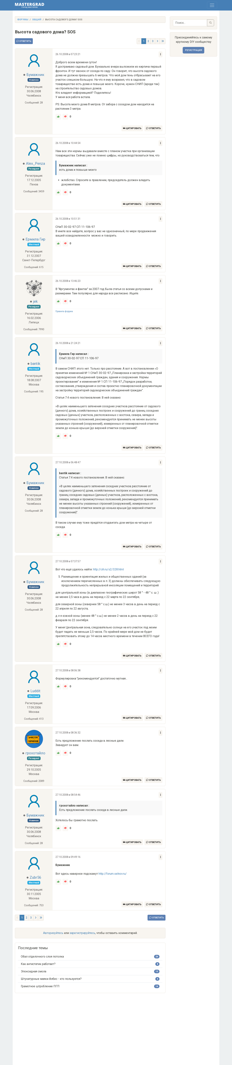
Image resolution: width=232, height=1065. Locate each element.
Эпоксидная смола (33, 971)
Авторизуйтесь (53, 933)
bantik (35, 363)
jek (35, 301)
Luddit (35, 691)
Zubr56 (35, 877)
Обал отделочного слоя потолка (42, 956)
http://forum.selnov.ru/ (113, 873)
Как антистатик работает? (38, 964)
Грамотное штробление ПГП (40, 986)
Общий (36, 19)
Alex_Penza (35, 163)
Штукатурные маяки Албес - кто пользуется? (51, 979)
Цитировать (132, 128)
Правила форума (64, 311)
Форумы (22, 19)
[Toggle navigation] (212, 5)
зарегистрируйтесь (82, 933)
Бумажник (35, 74)
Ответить (23, 41)
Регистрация (193, 50)
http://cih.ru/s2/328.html (108, 569)
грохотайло (35, 753)
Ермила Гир (35, 239)
